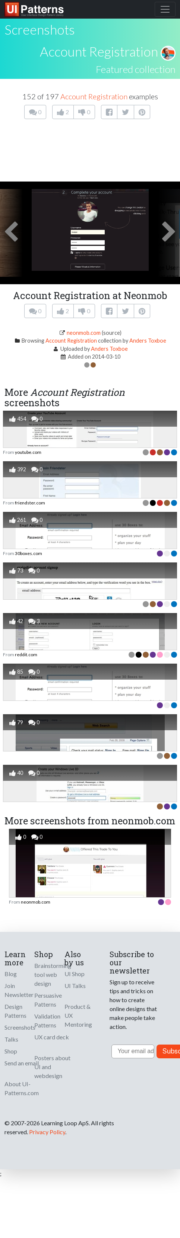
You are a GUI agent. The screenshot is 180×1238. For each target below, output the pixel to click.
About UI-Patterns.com (21, 1088)
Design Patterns (15, 1011)
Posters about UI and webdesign (52, 1066)
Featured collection (136, 69)
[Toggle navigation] (165, 9)
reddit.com (26, 654)
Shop (10, 1051)
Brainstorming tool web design (52, 974)
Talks (11, 1039)
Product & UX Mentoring (78, 1015)
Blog (10, 973)
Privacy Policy (47, 1131)
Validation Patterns (47, 1021)
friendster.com (30, 503)
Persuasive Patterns (48, 1000)
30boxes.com (28, 553)
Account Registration (99, 51)
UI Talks (75, 985)
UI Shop (74, 973)
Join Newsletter (19, 990)
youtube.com (28, 452)
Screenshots (19, 1027)
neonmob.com (84, 333)
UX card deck (51, 1036)
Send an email (21, 1063)
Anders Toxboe (147, 340)
